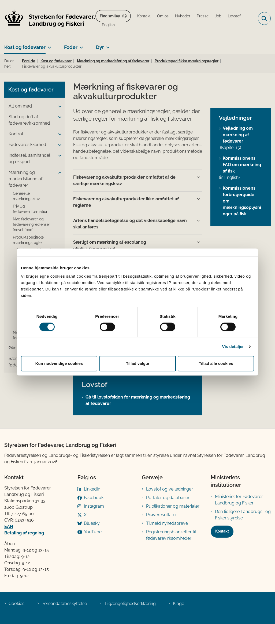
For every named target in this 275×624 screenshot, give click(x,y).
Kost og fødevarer (25, 47)
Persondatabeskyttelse (64, 603)
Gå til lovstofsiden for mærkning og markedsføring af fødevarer (138, 400)
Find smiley (110, 16)
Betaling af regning (24, 532)
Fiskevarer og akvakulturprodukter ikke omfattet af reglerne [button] (126, 202)
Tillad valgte (137, 363)
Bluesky (92, 523)
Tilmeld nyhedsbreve (167, 523)
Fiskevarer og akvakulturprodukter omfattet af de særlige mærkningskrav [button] (124, 180)
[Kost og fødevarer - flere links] (48, 45)
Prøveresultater (161, 514)
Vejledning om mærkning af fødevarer (238, 135)
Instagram (94, 506)
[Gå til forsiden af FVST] (47, 19)
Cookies (16, 603)
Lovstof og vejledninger (169, 489)
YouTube (93, 531)
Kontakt (222, 531)
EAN (8, 526)
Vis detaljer (233, 346)
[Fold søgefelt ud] (264, 18)
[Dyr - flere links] (107, 45)
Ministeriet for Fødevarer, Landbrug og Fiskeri (239, 500)
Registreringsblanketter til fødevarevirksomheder (171, 535)
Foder (70, 47)
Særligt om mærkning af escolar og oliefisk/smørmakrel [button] (109, 245)
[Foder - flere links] (80, 45)
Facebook (93, 497)
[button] (58, 106)
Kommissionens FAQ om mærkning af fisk (242, 165)
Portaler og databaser (167, 497)
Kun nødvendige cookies (59, 363)
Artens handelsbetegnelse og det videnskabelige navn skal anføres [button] (130, 223)
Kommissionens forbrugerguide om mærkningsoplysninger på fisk (242, 201)
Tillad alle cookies (216, 363)
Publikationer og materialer (172, 506)
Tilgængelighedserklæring (130, 603)
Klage (178, 603)
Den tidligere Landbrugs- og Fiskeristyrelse (243, 514)
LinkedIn (92, 489)
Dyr (100, 47)
